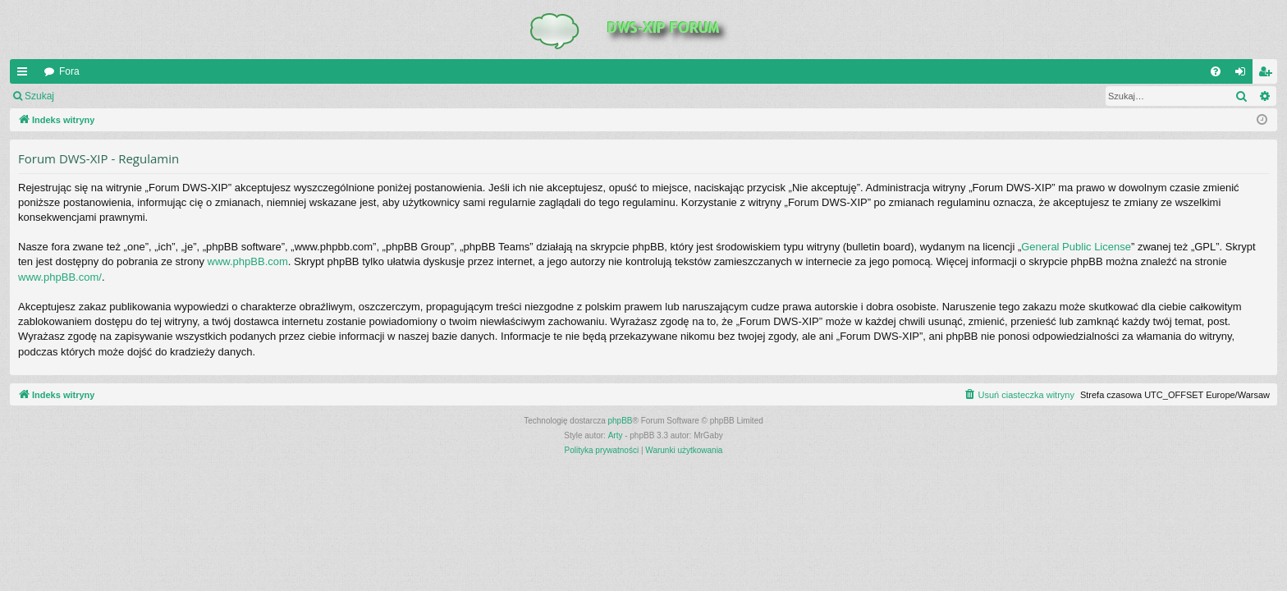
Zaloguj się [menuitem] (1244, 75)
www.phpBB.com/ (60, 277)
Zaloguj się (102, 96)
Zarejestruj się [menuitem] (1268, 75)
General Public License (1076, 247)
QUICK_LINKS (25, 75)
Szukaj (39, 96)
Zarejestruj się (180, 96)
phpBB (620, 420)
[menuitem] (1215, 71)
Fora (69, 71)
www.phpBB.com (248, 261)
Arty (615, 435)
